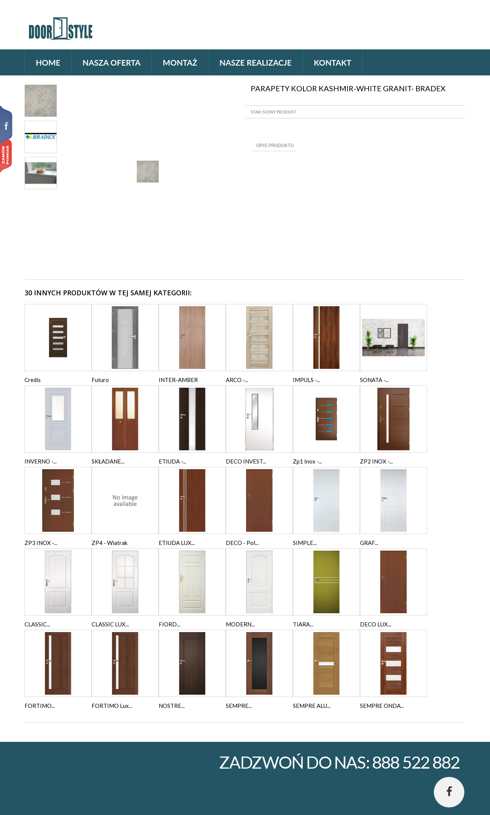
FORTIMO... (39, 705)
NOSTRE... (172, 705)
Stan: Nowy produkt (273, 111)
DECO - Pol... (242, 542)
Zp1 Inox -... (307, 461)
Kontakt (332, 62)
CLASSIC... (37, 624)
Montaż (180, 62)
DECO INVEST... (246, 461)
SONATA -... (374, 379)
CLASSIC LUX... (110, 624)
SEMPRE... (239, 705)
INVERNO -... (40, 461)
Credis (32, 379)
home (48, 62)
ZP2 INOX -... (376, 461)
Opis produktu (275, 145)
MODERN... (240, 624)
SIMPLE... (305, 542)
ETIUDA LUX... (177, 542)
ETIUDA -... (172, 461)
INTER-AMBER (178, 379)
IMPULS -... (306, 379)
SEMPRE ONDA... (382, 705)
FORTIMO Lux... (112, 705)
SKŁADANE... (108, 461)
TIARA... (303, 624)
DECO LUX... (375, 624)
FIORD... (169, 624)
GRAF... (369, 542)
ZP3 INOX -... (40, 542)
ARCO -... (237, 379)
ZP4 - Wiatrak (109, 542)
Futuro (100, 379)
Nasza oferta (112, 62)
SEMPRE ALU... (312, 705)
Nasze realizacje (255, 62)
